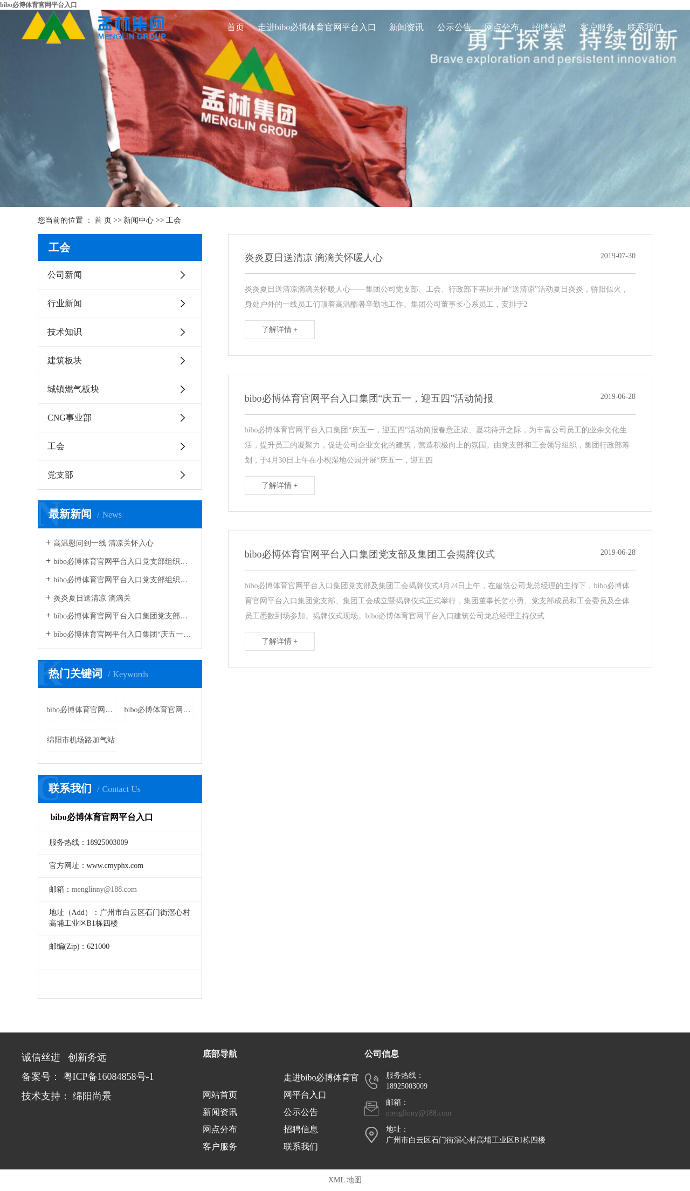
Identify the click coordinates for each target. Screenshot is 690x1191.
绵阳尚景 (92, 1096)
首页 (235, 27)
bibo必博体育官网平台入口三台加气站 (160, 710)
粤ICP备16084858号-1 (108, 1076)
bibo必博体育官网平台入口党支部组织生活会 (123, 580)
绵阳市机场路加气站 (81, 740)
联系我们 (644, 27)
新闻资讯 (406, 27)
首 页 (103, 220)
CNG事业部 (69, 417)
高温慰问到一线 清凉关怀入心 (103, 543)
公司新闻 (64, 274)
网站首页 (220, 1094)
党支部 (60, 474)
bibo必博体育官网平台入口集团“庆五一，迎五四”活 (123, 634)
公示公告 (454, 27)
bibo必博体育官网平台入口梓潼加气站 (81, 710)
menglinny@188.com (104, 889)
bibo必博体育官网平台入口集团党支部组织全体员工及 (123, 616)
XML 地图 (345, 1180)
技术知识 (64, 331)
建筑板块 (64, 360)
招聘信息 (549, 27)
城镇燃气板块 (73, 389)
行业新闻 (64, 303)
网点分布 (502, 27)
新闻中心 (138, 220)
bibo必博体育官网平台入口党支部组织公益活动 (123, 561)
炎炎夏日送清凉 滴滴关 (92, 598)
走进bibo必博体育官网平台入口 (317, 27)
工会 (173, 220)
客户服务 (597, 27)
